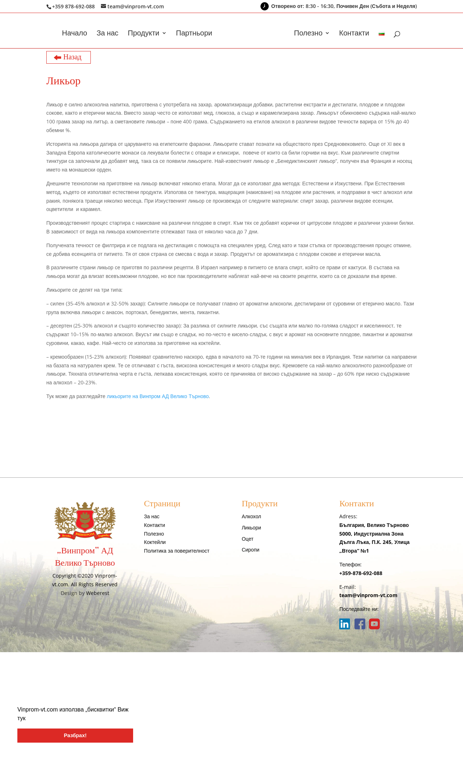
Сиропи (250, 549)
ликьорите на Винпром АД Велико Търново (158, 396)
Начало (74, 34)
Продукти (143, 34)
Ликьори (251, 527)
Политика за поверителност (176, 550)
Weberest (97, 593)
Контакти (354, 34)
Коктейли (155, 542)
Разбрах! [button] (75, 735)
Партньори (194, 34)
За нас (107, 34)
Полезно (308, 34)
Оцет (247, 538)
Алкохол (251, 516)
